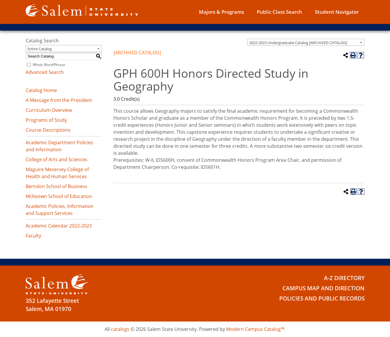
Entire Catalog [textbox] (39, 48)
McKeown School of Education (59, 196)
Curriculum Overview (49, 110)
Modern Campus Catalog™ (255, 329)
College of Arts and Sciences (56, 159)
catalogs (120, 329)
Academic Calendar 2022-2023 (59, 226)
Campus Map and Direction (323, 288)
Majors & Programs (221, 11)
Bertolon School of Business (56, 186)
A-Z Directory (344, 278)
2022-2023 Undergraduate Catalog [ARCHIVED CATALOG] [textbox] (298, 42)
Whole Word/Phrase (49, 64)
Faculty (33, 235)
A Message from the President (59, 100)
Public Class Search (279, 11)
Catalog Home (41, 90)
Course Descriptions (48, 130)
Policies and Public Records (322, 298)
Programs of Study (46, 120)
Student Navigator (337, 11)
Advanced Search (45, 72)
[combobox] (305, 42)
